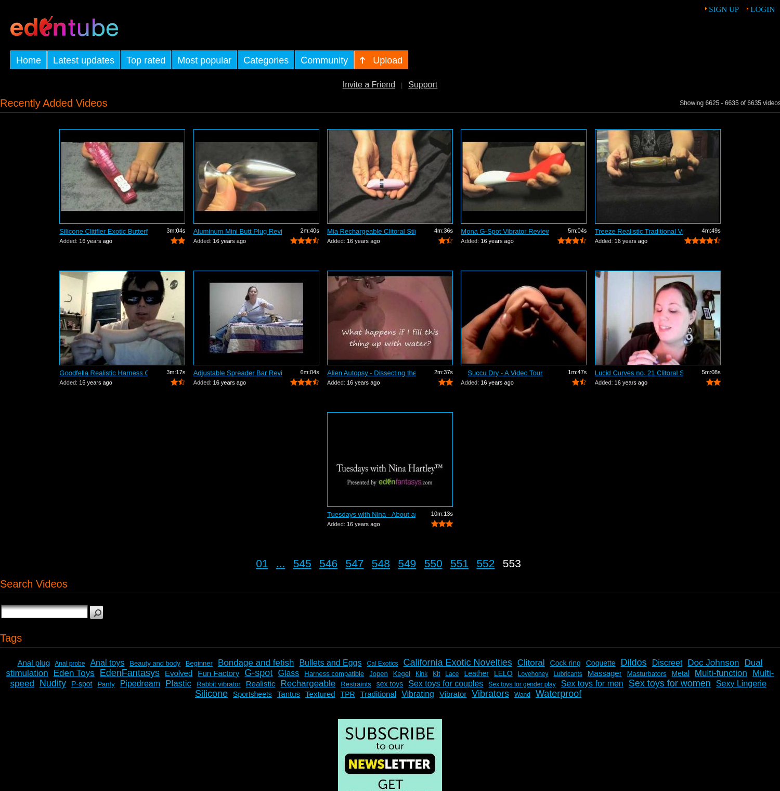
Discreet (667, 662)
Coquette (601, 663)
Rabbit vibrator (219, 684)
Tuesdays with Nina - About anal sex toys (371, 514)
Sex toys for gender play (521, 684)
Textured (320, 694)
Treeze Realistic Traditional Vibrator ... (639, 231)
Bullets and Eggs (330, 662)
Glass (288, 673)
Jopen (378, 674)
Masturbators (647, 674)
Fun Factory (218, 673)
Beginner (199, 663)
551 (459, 563)
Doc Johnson (713, 663)
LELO (503, 673)
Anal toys (107, 662)
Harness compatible (334, 674)
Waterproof (558, 693)
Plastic (178, 683)
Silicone (211, 693)
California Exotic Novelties (458, 662)
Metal (681, 673)
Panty (105, 684)
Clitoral (531, 663)
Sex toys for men (592, 683)
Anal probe (70, 663)
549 (407, 563)
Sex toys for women (670, 683)
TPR (348, 694)
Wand (522, 694)
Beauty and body (154, 663)
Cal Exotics (382, 663)
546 (328, 563)
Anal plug (33, 662)
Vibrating (417, 694)
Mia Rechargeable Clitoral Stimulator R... (371, 231)
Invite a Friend (369, 84)
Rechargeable (307, 683)
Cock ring (565, 663)
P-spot (81, 684)
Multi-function (721, 673)
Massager (605, 673)
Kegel (401, 674)
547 (354, 563)
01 (262, 563)
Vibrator (452, 694)
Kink (421, 674)
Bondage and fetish (256, 663)
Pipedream (140, 683)
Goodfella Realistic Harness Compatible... (103, 373)
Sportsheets (252, 694)
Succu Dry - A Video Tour (504, 373)
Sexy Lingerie (741, 683)
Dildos (634, 662)
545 (302, 563)
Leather (476, 673)
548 (381, 563)
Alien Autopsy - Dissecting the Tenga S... (371, 373)
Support (422, 84)
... (280, 563)
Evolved (178, 673)
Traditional (378, 694)
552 (485, 563)
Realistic (261, 683)
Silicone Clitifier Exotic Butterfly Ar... (103, 231)
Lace (452, 674)
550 (433, 563)
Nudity (53, 683)
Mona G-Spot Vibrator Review (505, 231)
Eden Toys (74, 673)
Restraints (356, 684)
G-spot (258, 673)
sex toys (389, 684)
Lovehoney (533, 674)
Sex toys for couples (445, 683)
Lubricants (567, 674)
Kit (436, 674)
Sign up (724, 9)
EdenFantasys (130, 673)
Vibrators (490, 693)
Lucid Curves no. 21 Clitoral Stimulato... (639, 373)
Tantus (288, 694)
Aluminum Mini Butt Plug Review (237, 231)
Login (762, 9)
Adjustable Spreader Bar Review (237, 373)
